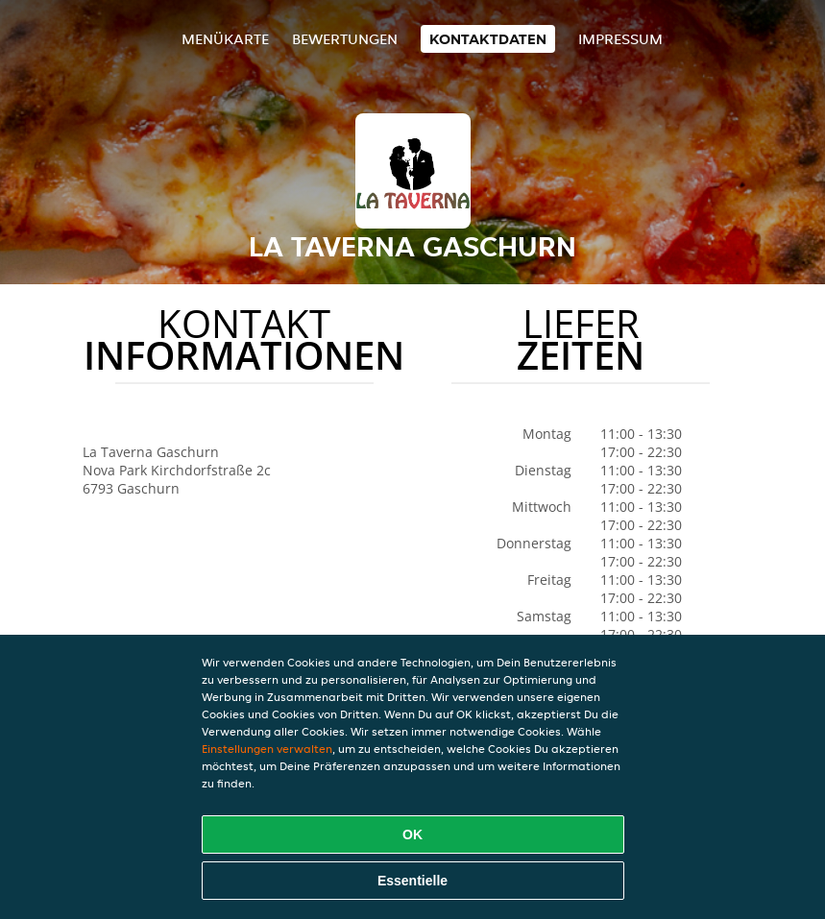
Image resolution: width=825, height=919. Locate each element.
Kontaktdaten (487, 39)
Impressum (620, 39)
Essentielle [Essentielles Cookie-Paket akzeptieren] (412, 880)
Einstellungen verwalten (267, 748)
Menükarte (225, 39)
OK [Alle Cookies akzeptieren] (412, 834)
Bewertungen (345, 39)
